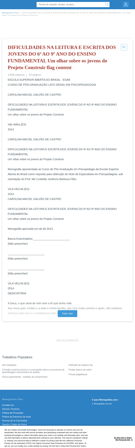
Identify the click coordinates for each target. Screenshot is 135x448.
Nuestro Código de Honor (14, 424)
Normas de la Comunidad (14, 420)
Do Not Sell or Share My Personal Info (20, 428)
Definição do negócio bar (81, 365)
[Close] (132, 443)
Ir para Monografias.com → (106, 400)
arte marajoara (9, 365)
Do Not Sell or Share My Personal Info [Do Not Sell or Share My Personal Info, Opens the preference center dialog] (123, 442)
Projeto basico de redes (80, 370)
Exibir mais (67, 313)
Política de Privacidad (12, 413)
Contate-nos (8, 405)
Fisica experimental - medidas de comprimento (24, 377)
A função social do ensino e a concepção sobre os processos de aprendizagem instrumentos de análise (33, 371)
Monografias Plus (10, 13)
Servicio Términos (11, 409)
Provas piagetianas (78, 374)
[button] (124, 58)
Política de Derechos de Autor (16, 417)
